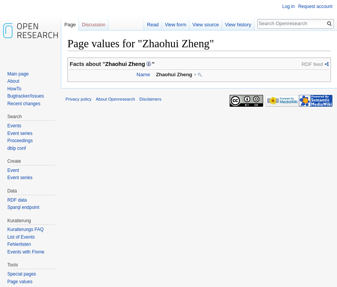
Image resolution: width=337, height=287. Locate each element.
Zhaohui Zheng (125, 64)
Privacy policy (78, 99)
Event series (19, 133)
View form (176, 24)
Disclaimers (150, 99)
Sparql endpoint (23, 207)
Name (143, 74)
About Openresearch (115, 99)
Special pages (21, 274)
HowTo (14, 88)
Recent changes (23, 103)
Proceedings (20, 140)
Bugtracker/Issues (25, 96)
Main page (18, 74)
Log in (288, 6)
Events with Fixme (25, 252)
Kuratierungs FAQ (25, 229)
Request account (315, 6)
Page (70, 24)
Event (13, 170)
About (13, 81)
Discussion (93, 24)
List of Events (21, 237)
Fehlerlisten (19, 244)
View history (238, 24)
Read (153, 24)
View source (205, 24)
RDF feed (312, 64)
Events (14, 125)
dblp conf (16, 148)
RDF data (17, 200)
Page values (19, 281)
